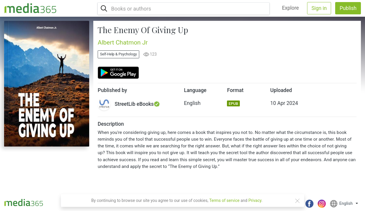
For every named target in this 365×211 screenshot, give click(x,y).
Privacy (254, 200)
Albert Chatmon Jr (123, 42)
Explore (290, 8)
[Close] (297, 200)
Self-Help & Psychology (118, 54)
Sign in (319, 8)
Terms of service (224, 200)
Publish (348, 8)
